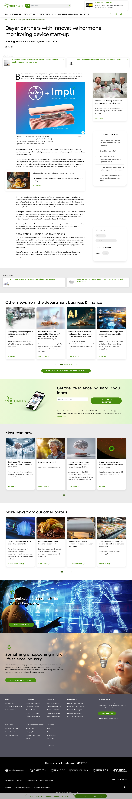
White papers (51, 735)
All (27, 6)
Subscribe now (107, 713)
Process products (53, 710)
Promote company (32, 713)
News (48, 728)
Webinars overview (11, 735)
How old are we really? (108, 151)
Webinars (50, 742)
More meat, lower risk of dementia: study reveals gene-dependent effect (110, 159)
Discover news (10, 703)
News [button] (6, 14)
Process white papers (74, 710)
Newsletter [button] (84, 14)
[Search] (69, 6)
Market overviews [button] (36, 14)
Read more (63, 416)
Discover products (53, 703)
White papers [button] (51, 14)
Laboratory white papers (76, 706)
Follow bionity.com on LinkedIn (108, 718)
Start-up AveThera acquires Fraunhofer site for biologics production (110, 142)
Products (50, 732)
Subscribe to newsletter (106, 400)
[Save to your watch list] (110, 14)
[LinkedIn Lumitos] (125, 787)
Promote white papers (75, 713)
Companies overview (33, 716)
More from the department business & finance (66, 371)
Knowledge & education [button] (68, 14)
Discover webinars (11, 728)
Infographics (30, 732)
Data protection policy (42, 787)
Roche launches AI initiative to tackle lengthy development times (111, 178)
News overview (10, 710)
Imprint (8, 787)
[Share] (116, 14)
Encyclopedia (30, 728)
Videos (28, 738)
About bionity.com (46, 780)
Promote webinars (12, 732)
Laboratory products (54, 706)
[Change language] (121, 14)
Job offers (50, 738)
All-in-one (50, 745)
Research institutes (33, 735)
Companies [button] (14, 14)
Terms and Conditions (22, 787)
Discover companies (33, 703)
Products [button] (23, 14)
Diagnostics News (21, 625)
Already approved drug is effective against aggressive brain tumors (112, 168)
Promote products (53, 713)
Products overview (53, 716)
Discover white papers (75, 703)
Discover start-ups (32, 706)
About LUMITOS (31, 780)
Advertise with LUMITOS (13, 780)
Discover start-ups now (20, 680)
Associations (30, 710)
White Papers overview (75, 716)
